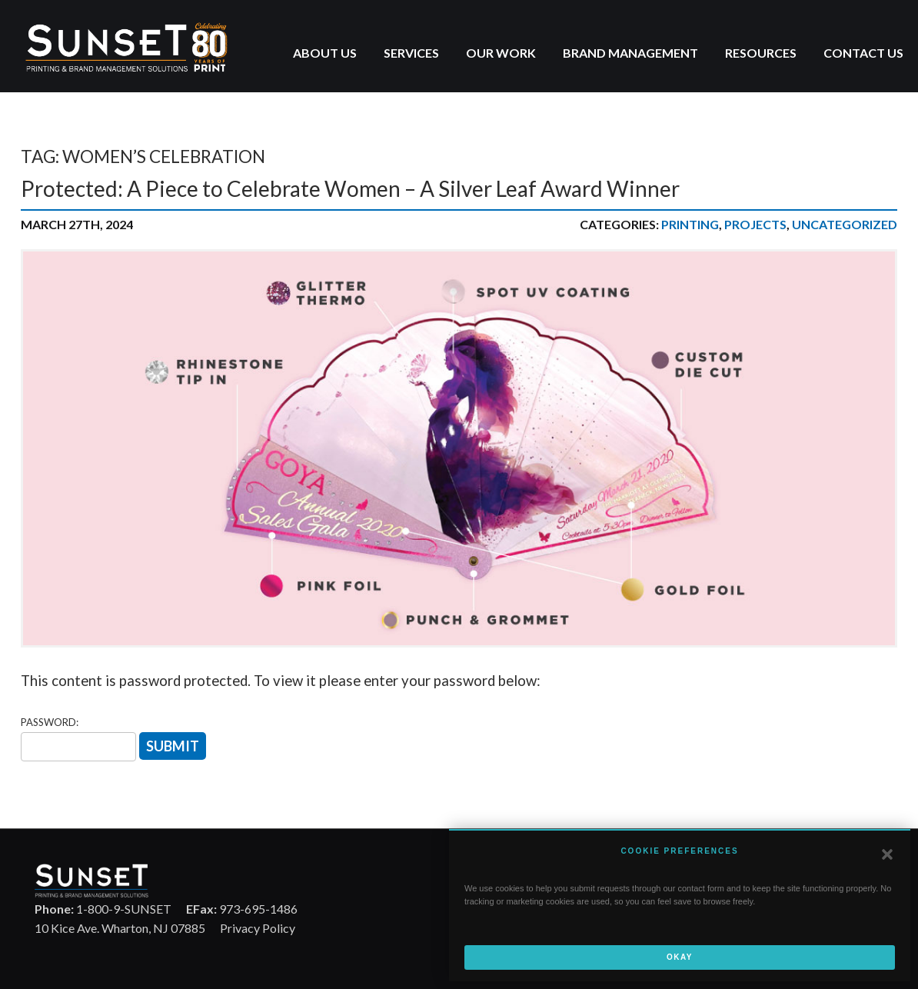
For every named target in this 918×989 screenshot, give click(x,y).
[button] (887, 854)
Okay (680, 957)
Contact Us (863, 52)
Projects (755, 224)
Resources (761, 52)
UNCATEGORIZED (844, 224)
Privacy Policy (257, 928)
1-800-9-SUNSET (103, 908)
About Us (325, 52)
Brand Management (630, 52)
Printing (690, 224)
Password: (49, 722)
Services (411, 52)
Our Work (501, 52)
